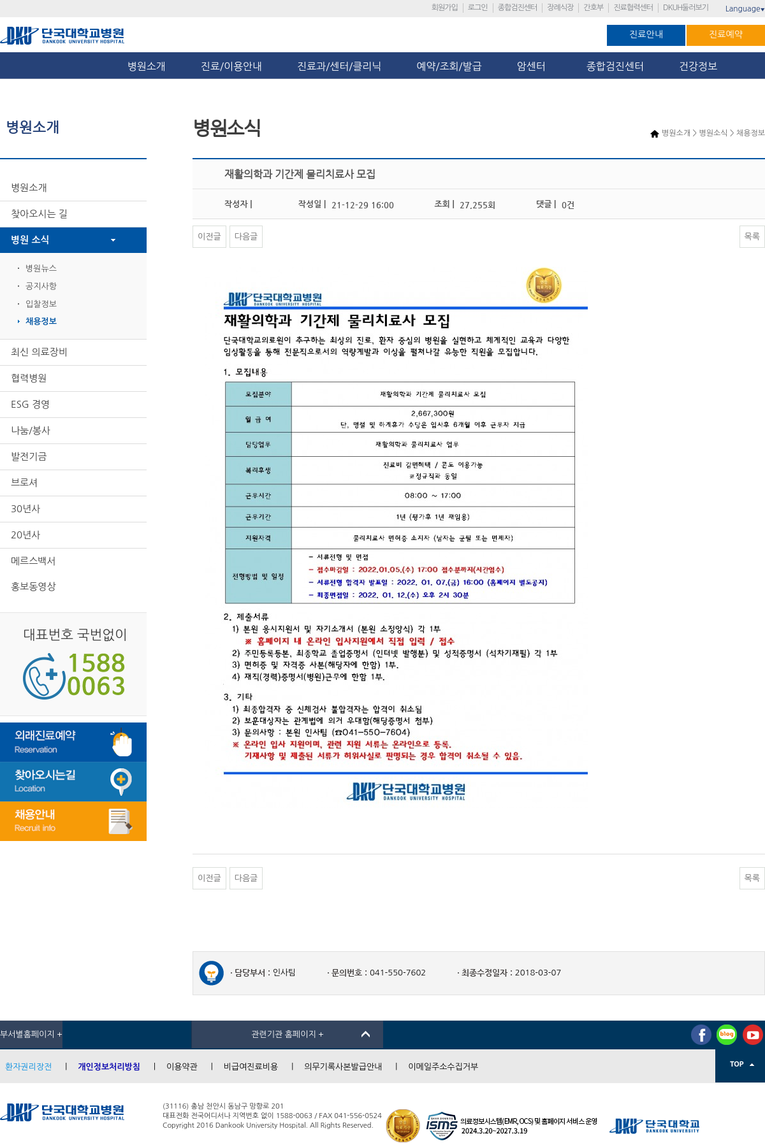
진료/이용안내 (231, 66)
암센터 (534, 66)
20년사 (25, 535)
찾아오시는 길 (39, 214)
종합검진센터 (517, 7)
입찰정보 (41, 304)
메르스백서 (33, 561)
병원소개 (146, 66)
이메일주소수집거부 (443, 1067)
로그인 (478, 7)
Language (745, 9)
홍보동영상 (33, 586)
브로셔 (24, 482)
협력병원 (29, 378)
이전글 (209, 237)
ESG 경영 (30, 404)
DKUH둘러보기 (685, 7)
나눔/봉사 (30, 430)
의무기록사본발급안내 (343, 1067)
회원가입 (445, 7)
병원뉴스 (41, 268)
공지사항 (41, 286)
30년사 (25, 509)
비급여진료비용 (251, 1067)
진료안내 (646, 34)
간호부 (593, 7)
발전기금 (29, 456)
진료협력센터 (633, 7)
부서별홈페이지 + (31, 1034)
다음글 (246, 237)
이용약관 (182, 1067)
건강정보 (698, 66)
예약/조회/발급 (448, 66)
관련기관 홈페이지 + (287, 1034)
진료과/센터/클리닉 (339, 66)
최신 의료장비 (39, 352)
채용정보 (41, 321)
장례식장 (560, 7)
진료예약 (726, 34)
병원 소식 (30, 240)
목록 (752, 237)
